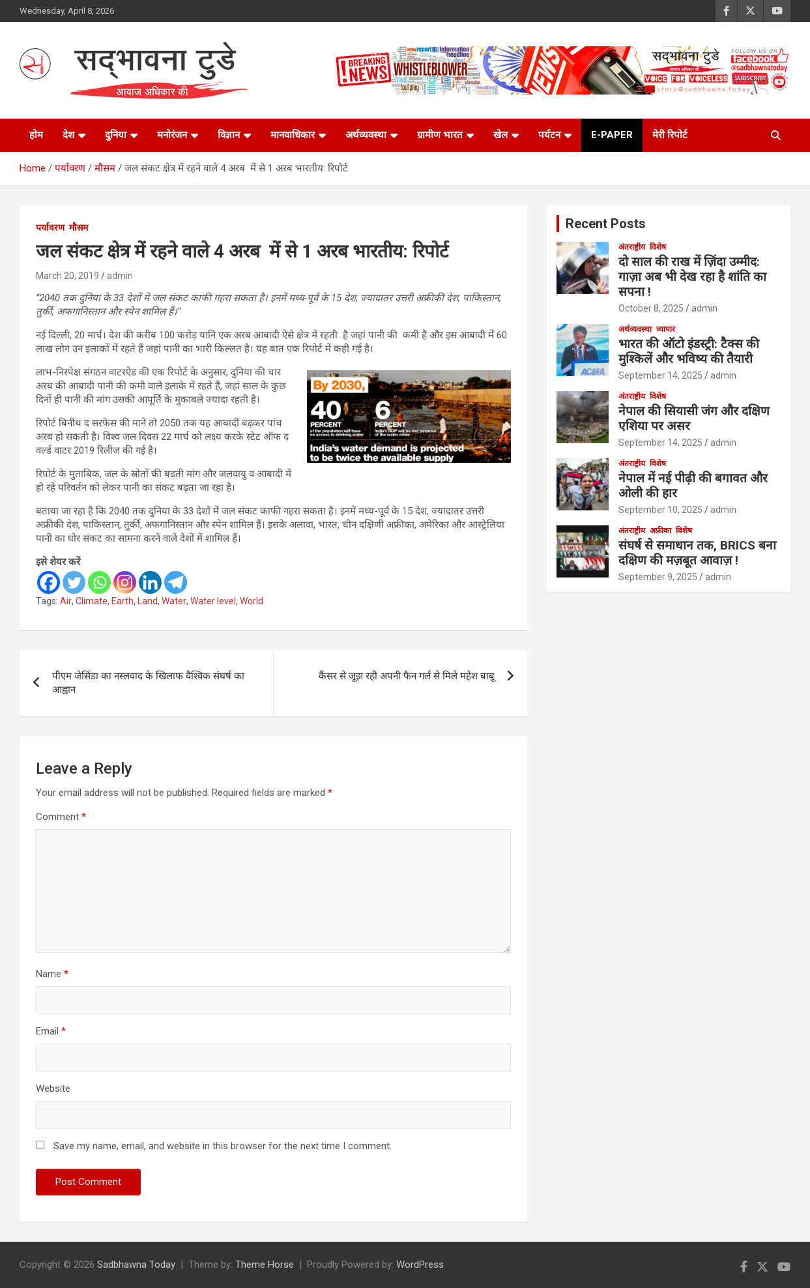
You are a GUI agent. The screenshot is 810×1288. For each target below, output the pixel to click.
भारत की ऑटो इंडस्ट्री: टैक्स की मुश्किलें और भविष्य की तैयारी (688, 351)
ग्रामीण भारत (440, 135)
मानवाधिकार (292, 135)
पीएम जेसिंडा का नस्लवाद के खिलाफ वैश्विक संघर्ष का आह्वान (148, 682)
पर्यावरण (50, 227)
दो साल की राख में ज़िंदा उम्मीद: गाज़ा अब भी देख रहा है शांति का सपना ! (692, 276)
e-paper (612, 135)
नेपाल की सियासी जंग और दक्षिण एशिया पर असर (694, 418)
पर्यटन (549, 135)
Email (51, 1031)
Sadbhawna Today (136, 1264)
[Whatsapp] (99, 582)
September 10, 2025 (660, 510)
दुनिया (115, 135)
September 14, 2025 (660, 375)
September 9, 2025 (657, 577)
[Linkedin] (150, 582)
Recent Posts (606, 223)
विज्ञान (229, 135)
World (251, 601)
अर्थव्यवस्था (365, 135)
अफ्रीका (660, 530)
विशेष (658, 247)
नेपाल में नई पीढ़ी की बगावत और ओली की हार (693, 486)
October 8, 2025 (651, 308)
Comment (61, 817)
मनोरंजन (172, 135)
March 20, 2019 (67, 276)
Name (52, 974)
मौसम (78, 227)
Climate (92, 601)
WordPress (420, 1264)
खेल (500, 135)
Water (174, 601)
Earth (122, 601)
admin (120, 276)
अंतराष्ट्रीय (631, 247)
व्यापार (665, 329)
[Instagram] (124, 582)
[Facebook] (48, 582)
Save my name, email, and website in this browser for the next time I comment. (222, 1146)
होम (36, 135)
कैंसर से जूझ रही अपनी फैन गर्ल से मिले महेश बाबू (407, 676)
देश (68, 135)
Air (66, 601)
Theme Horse (264, 1264)
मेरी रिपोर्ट (669, 135)
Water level (213, 601)
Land (147, 601)
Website (53, 1088)
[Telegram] (175, 582)
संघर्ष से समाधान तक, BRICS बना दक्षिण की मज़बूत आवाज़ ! (697, 553)
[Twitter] (74, 582)
